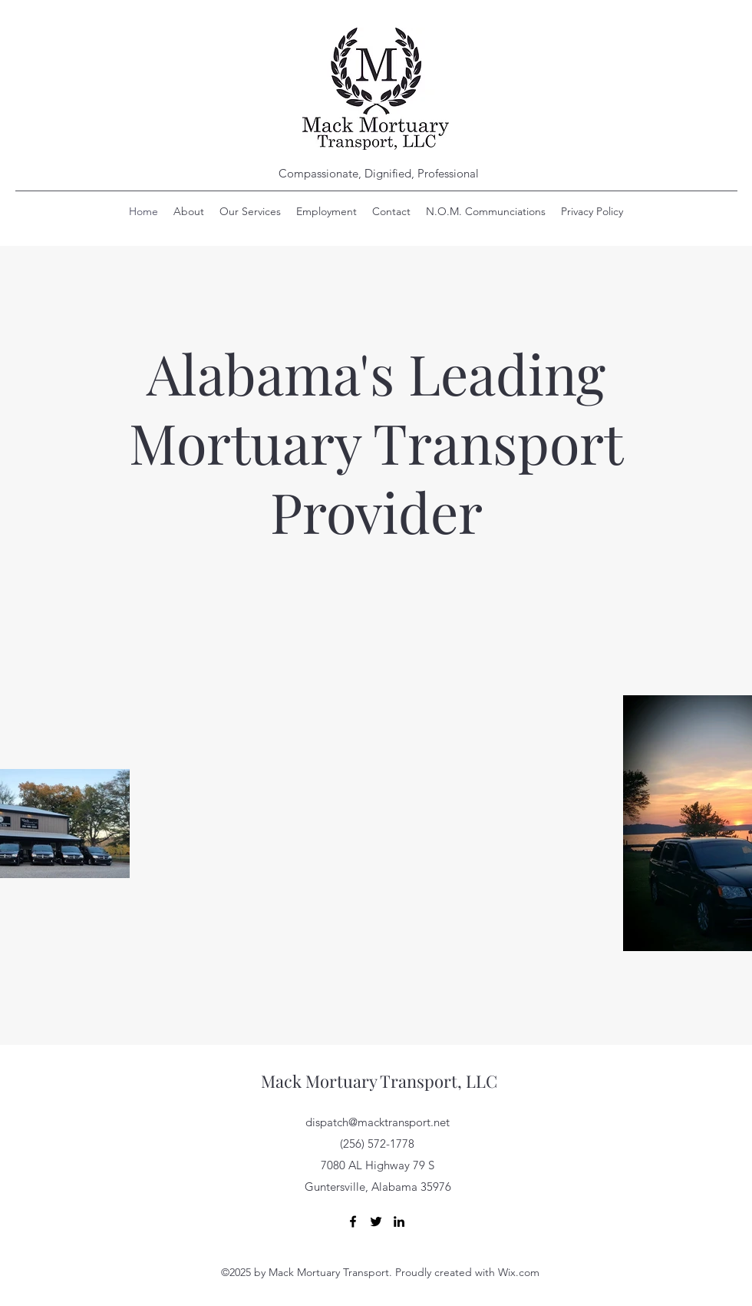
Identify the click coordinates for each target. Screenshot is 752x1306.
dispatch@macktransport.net (377, 1122)
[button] (485, 212)
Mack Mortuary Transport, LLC (379, 1080)
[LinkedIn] (399, 1221)
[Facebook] (353, 1221)
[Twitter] (376, 1221)
